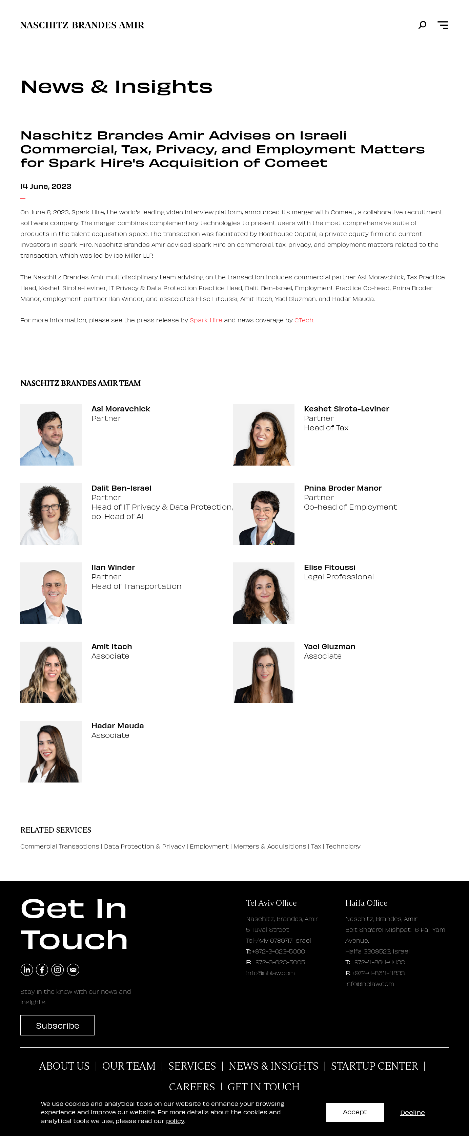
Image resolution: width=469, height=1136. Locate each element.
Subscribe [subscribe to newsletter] (57, 1025)
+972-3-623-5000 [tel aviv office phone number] (278, 951)
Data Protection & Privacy (145, 846)
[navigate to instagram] (57, 970)
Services (192, 1066)
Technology (343, 846)
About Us (64, 1066)
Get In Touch (264, 1087)
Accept (355, 1111)
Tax (316, 846)
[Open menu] (443, 25)
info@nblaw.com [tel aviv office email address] (270, 972)
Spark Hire (206, 319)
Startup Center (374, 1066)
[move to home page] (82, 25)
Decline (412, 1112)
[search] (422, 25)
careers (192, 1087)
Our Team (129, 1066)
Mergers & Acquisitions (269, 846)
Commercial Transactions (59, 846)
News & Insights (274, 1066)
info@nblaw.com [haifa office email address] (369, 983)
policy (175, 1120)
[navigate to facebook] (42, 970)
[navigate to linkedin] (26, 970)
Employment (210, 846)
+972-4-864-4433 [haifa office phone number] (378, 961)
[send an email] (73, 970)
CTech (303, 319)
